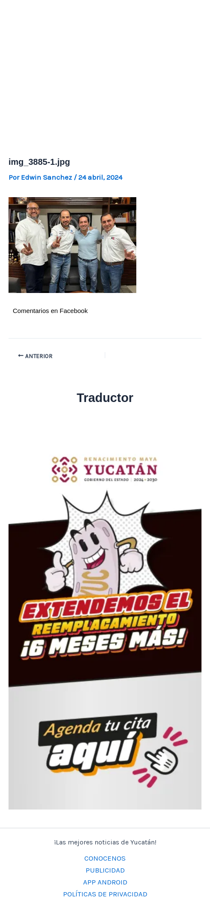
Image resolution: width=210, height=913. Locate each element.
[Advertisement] (105, 63)
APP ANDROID (105, 882)
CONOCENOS (105, 858)
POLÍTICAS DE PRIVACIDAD (105, 894)
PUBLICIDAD (105, 870)
